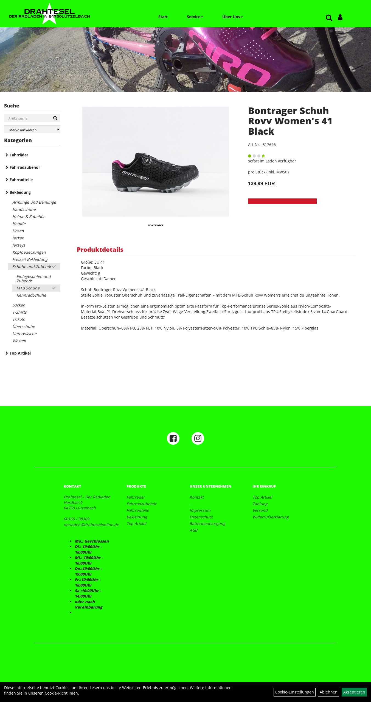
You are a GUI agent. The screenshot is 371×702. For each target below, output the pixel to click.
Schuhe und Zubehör (31, 266)
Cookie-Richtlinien (61, 693)
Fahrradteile (21, 179)
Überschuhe (23, 326)
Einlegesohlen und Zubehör (33, 278)
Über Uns (232, 16)
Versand (260, 510)
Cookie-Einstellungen (294, 692)
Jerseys (18, 245)
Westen (19, 340)
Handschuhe (24, 209)
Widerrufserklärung (270, 516)
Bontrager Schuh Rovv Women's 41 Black (290, 120)
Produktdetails (100, 249)
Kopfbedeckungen (29, 252)
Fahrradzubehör (25, 167)
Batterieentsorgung (207, 523)
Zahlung (260, 503)
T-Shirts (19, 312)
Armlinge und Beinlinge (34, 202)
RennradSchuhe (31, 295)
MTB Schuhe (28, 288)
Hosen (18, 230)
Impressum (200, 510)
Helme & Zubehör (28, 216)
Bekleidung (20, 192)
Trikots (18, 319)
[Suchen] (55, 118)
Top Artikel (20, 353)
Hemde (19, 223)
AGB (193, 530)
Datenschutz (201, 516)
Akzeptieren (354, 692)
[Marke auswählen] (32, 129)
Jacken (18, 238)
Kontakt (197, 497)
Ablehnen (329, 692)
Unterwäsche (24, 333)
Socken (18, 305)
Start (163, 16)
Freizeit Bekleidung (29, 259)
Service (195, 16)
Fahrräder (19, 154)
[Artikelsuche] (329, 18)
